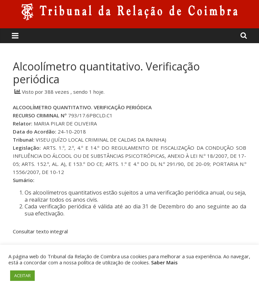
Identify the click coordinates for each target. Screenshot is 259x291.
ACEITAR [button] (22, 275)
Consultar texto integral (40, 231)
